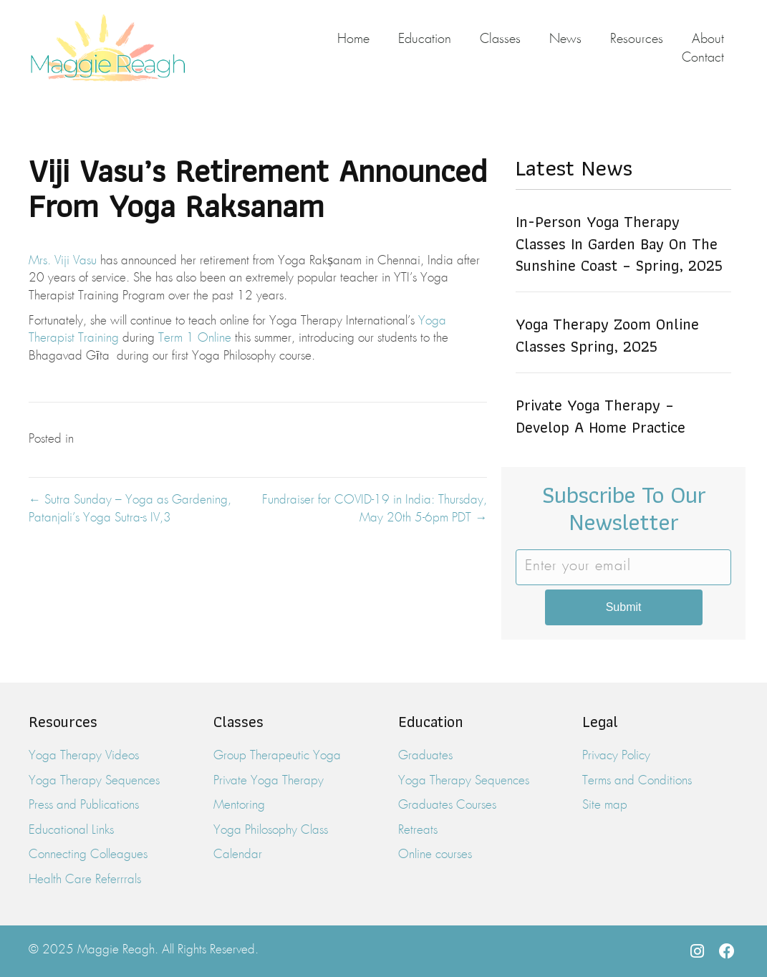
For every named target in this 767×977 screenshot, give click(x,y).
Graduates (425, 756)
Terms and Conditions (637, 781)
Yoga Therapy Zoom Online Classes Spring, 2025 (607, 335)
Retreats (418, 830)
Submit (624, 607)
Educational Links (71, 830)
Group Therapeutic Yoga (277, 756)
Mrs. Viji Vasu (63, 261)
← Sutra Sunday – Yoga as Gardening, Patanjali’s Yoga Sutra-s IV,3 (130, 509)
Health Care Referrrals (85, 880)
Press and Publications (84, 805)
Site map (604, 805)
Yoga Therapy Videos (84, 756)
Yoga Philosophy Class (270, 830)
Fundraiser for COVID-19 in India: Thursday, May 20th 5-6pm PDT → (374, 509)
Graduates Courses (447, 805)
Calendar (237, 855)
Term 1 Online (194, 338)
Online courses (435, 855)
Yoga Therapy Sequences (94, 781)
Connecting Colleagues (88, 855)
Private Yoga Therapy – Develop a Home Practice (600, 416)
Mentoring (239, 805)
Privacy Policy (616, 756)
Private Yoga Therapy (268, 781)
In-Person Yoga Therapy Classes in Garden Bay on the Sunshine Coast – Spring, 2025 (619, 244)
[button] (696, 951)
